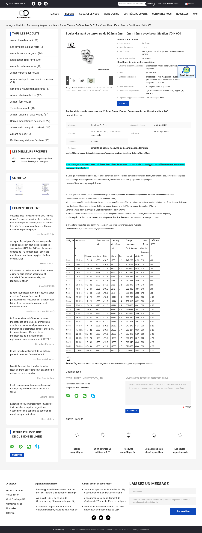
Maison (54, 14)
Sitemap (10, 513)
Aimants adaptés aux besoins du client (31, 79)
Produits (69, 14)
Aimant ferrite (18, 101)
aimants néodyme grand (23, 53)
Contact (123, 103)
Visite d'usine (111, 14)
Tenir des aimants (20, 108)
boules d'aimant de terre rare (90, 364)
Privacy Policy (58, 530)
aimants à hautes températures (27, 88)
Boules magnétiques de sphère (42, 25)
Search (150, 4)
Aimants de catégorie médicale (27, 127)
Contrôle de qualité (135, 14)
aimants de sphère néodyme (115, 364)
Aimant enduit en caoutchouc (26, 114)
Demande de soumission (168, 4)
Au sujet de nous (89, 14)
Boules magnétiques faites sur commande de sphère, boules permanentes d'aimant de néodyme (77, 451)
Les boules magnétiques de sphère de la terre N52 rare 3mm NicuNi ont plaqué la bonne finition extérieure (180, 451)
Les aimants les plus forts (24, 46)
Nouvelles (182, 14)
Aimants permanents (22, 72)
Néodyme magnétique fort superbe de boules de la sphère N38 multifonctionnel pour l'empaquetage (128, 451)
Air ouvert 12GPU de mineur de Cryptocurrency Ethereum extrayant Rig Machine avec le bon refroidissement (55, 500)
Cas (195, 14)
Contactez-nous (162, 14)
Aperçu (9, 25)
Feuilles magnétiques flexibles (27, 140)
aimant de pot (18, 134)
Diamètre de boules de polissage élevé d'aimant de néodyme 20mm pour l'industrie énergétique (36, 161)
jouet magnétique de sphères (140, 364)
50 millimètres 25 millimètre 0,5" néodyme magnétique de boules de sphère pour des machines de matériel (102, 451)
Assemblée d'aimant (21, 40)
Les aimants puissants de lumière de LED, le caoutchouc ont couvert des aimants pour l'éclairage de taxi (104, 491)
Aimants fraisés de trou (23, 95)
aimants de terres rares (23, 66)
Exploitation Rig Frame (23, 59)
